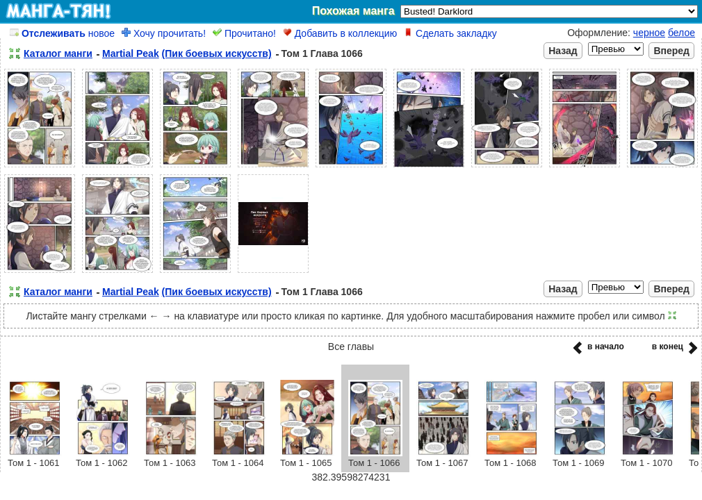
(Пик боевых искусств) (217, 53)
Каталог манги (58, 53)
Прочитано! (244, 33)
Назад (563, 50)
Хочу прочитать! (164, 33)
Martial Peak (130, 53)
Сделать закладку (450, 33)
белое (681, 32)
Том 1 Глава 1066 (322, 53)
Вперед (671, 50)
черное (649, 32)
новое (62, 33)
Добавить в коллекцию (340, 33)
